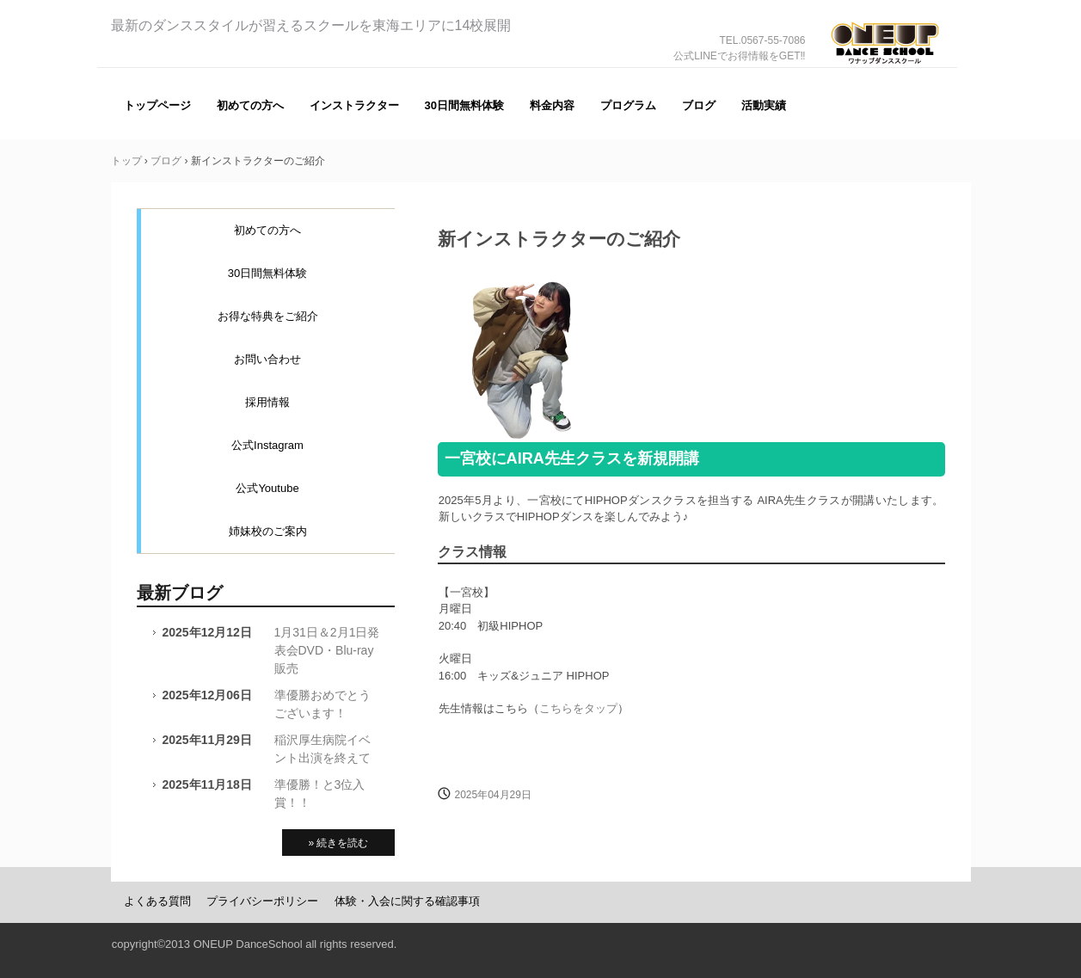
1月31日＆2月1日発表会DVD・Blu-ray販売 (327, 650)
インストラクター (354, 105)
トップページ (157, 105)
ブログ (699, 105)
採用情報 (267, 402)
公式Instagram (267, 445)
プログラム (628, 105)
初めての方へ (250, 105)
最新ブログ (180, 592)
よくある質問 (157, 901)
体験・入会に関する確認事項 (407, 901)
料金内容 (552, 105)
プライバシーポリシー (262, 901)
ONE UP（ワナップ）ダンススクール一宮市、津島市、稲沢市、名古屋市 (885, 67)
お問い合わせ (267, 359)
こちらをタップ (578, 708)
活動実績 (763, 105)
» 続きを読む (338, 843)
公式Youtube (267, 488)
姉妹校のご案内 (268, 531)
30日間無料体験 (464, 105)
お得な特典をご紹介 (268, 316)
